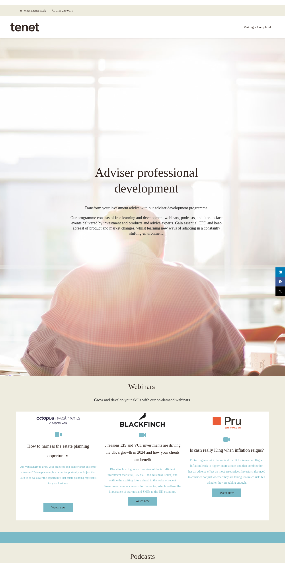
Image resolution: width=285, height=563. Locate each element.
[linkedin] (280, 272)
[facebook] (280, 281)
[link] (58, 409)
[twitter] (280, 291)
